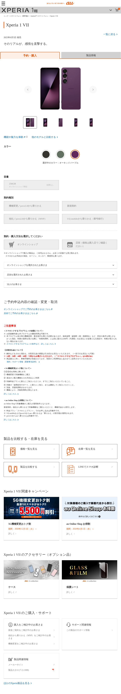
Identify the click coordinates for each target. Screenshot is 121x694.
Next (93, 89)
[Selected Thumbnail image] (60, 88)
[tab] (30, 55)
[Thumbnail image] (30, 122)
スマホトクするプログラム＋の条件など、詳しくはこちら (30, 344)
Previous (28, 89)
